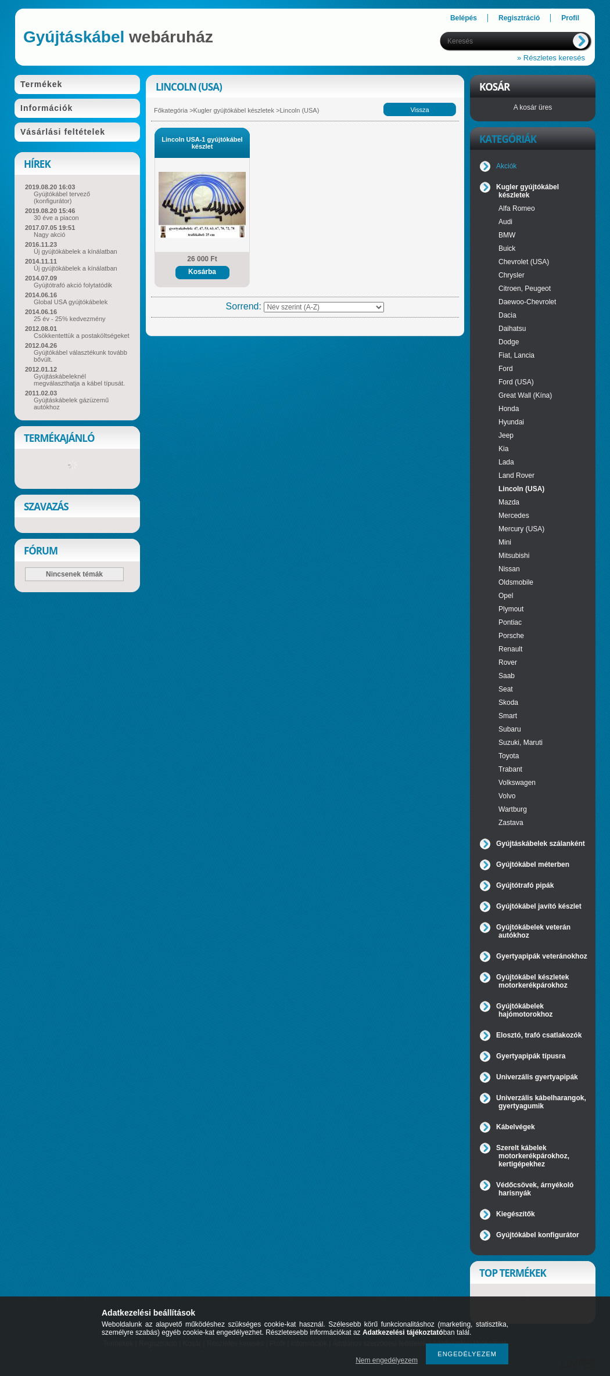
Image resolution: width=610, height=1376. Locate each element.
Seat (505, 689)
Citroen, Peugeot (524, 288)
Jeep (506, 435)
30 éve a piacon (56, 217)
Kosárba (202, 272)
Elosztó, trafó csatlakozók (539, 1035)
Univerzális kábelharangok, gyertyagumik (541, 1102)
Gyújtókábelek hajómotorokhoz (524, 1010)
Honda (508, 409)
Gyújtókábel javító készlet (539, 906)
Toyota (508, 756)
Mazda (508, 502)
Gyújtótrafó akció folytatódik (73, 285)
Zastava (510, 823)
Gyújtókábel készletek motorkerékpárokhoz (532, 981)
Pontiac (510, 622)
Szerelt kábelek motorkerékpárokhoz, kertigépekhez (532, 1156)
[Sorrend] (324, 307)
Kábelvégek (515, 1127)
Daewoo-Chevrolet (527, 302)
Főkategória (171, 110)
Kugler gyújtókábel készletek (233, 110)
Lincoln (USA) (521, 489)
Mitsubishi (513, 556)
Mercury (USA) (521, 529)
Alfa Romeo (516, 208)
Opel (505, 596)
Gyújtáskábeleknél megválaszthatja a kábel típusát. (79, 380)
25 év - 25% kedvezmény (70, 318)
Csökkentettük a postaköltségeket (81, 335)
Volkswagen (517, 783)
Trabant (510, 769)
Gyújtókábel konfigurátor (537, 1235)
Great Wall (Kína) (525, 395)
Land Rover (516, 475)
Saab (506, 676)
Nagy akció (49, 234)
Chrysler (511, 275)
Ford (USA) (516, 382)
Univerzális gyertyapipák (537, 1077)
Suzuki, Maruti (520, 743)
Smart (507, 716)
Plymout (510, 609)
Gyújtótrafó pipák (525, 885)
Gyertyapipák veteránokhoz (541, 956)
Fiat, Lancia (516, 355)
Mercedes (513, 516)
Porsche (511, 636)
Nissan (509, 569)
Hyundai (511, 422)
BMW (506, 235)
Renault (510, 649)
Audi (505, 222)
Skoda (508, 702)
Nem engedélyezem (387, 1360)
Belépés (463, 18)
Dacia (507, 315)
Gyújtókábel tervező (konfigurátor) (62, 197)
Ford (505, 369)
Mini (504, 542)
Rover (507, 662)
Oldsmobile (515, 582)
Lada (506, 462)
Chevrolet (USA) (523, 262)
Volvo (506, 796)
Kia (503, 449)
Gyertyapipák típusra (530, 1056)
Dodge (508, 342)
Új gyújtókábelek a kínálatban (75, 251)
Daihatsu (512, 329)
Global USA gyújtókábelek (70, 301)
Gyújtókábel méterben (532, 864)
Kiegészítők (515, 1214)
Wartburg (512, 809)
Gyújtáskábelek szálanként (540, 844)
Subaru (509, 729)
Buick (506, 248)
